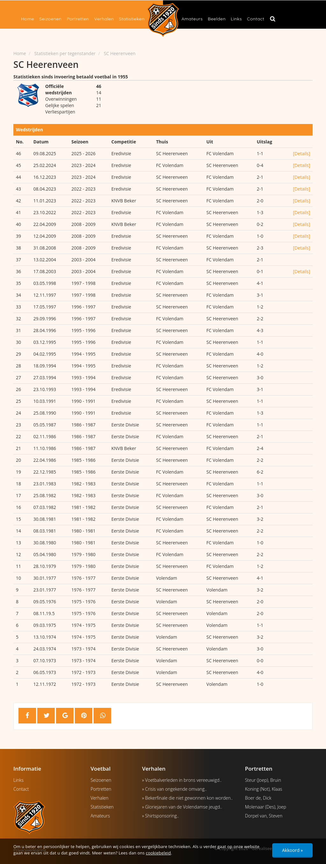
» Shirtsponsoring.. (160, 816)
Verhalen (104, 19)
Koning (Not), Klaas (263, 789)
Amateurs (192, 19)
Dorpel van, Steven (263, 816)
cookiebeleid (158, 853)
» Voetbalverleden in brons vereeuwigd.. (182, 780)
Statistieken (132, 19)
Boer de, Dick (258, 798)
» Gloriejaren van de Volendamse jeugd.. (182, 807)
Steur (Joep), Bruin (263, 780)
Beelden (217, 19)
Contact (255, 19)
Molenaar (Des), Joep (265, 807)
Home (27, 19)
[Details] (301, 153)
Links (236, 19)
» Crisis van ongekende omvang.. (174, 789)
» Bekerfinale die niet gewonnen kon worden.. (187, 798)
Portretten (78, 19)
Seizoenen (50, 19)
